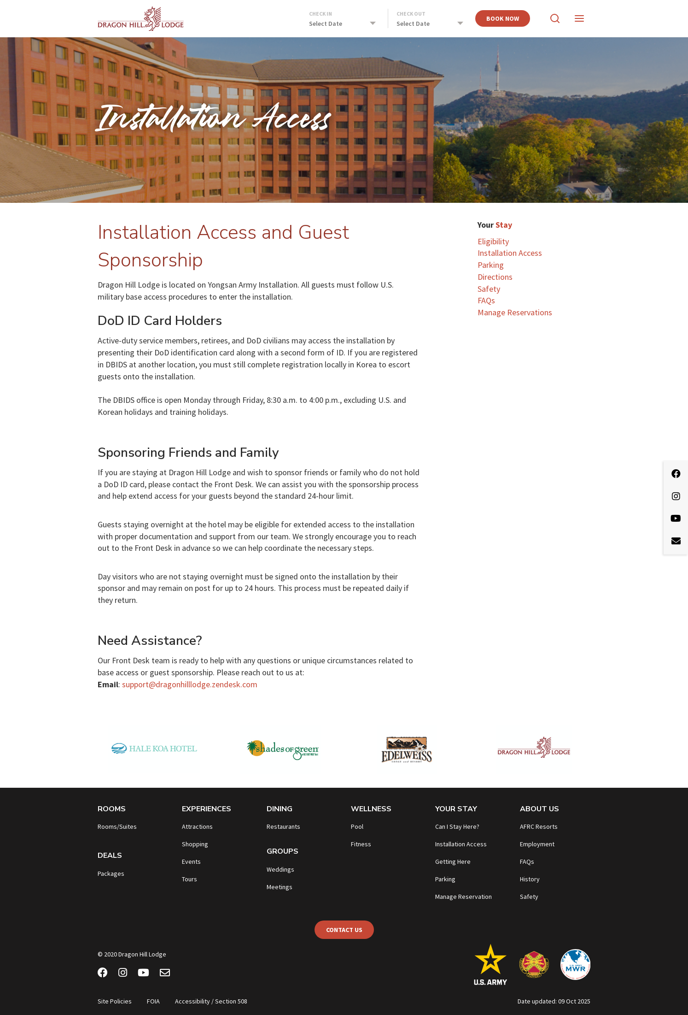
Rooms (112, 809)
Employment (537, 844)
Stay (504, 224)
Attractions (197, 826)
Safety (489, 288)
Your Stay (456, 809)
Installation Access (510, 253)
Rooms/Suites (117, 826)
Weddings (280, 869)
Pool (357, 826)
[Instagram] (122, 974)
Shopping (195, 844)
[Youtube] (143, 974)
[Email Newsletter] (165, 974)
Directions (495, 276)
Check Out (411, 13)
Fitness (361, 844)
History (530, 879)
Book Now (502, 18)
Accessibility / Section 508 (211, 1001)
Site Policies (115, 1001)
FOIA (153, 1001)
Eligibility (493, 241)
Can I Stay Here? (457, 826)
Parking (491, 265)
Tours (189, 879)
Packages (111, 873)
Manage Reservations (515, 312)
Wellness (371, 809)
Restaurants (283, 826)
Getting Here (453, 861)
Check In (320, 13)
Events (191, 861)
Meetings (279, 887)
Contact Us (344, 930)
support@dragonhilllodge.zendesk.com (189, 684)
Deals (110, 855)
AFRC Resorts (539, 826)
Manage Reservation (463, 896)
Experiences (206, 809)
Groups (282, 851)
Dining (279, 809)
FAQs (486, 300)
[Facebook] (103, 974)
